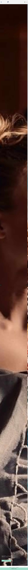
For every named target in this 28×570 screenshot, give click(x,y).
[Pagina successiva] (27, 285)
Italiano (24, 2)
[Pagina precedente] (1, 285)
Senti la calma (7, 556)
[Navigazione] (1, 2)
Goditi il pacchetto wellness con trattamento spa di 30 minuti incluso (11, 557)
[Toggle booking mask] (14, 569)
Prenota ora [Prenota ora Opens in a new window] (7, 560)
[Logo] (14, 2)
